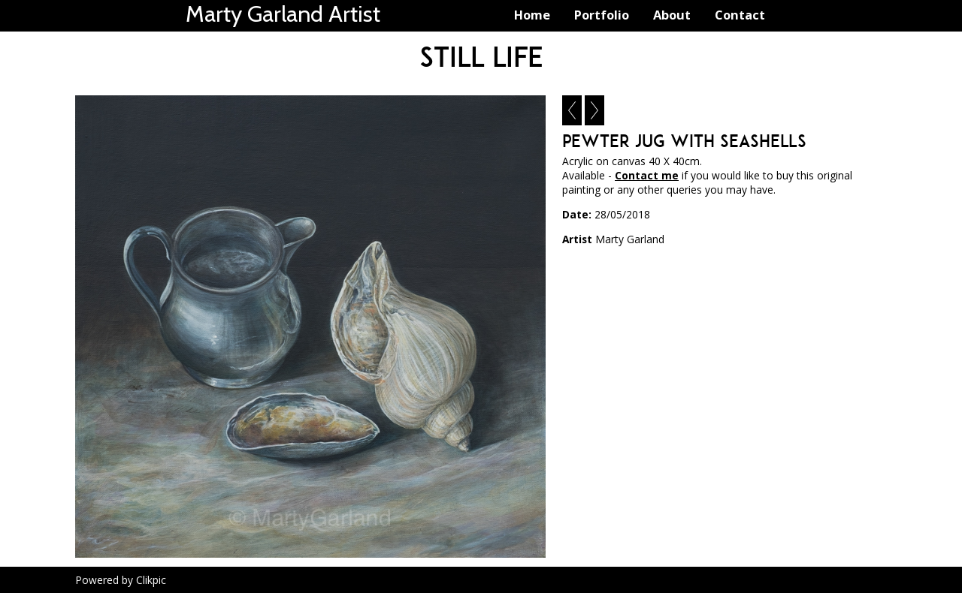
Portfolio (601, 14)
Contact (740, 14)
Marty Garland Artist (283, 14)
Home (532, 14)
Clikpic (151, 580)
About (672, 14)
